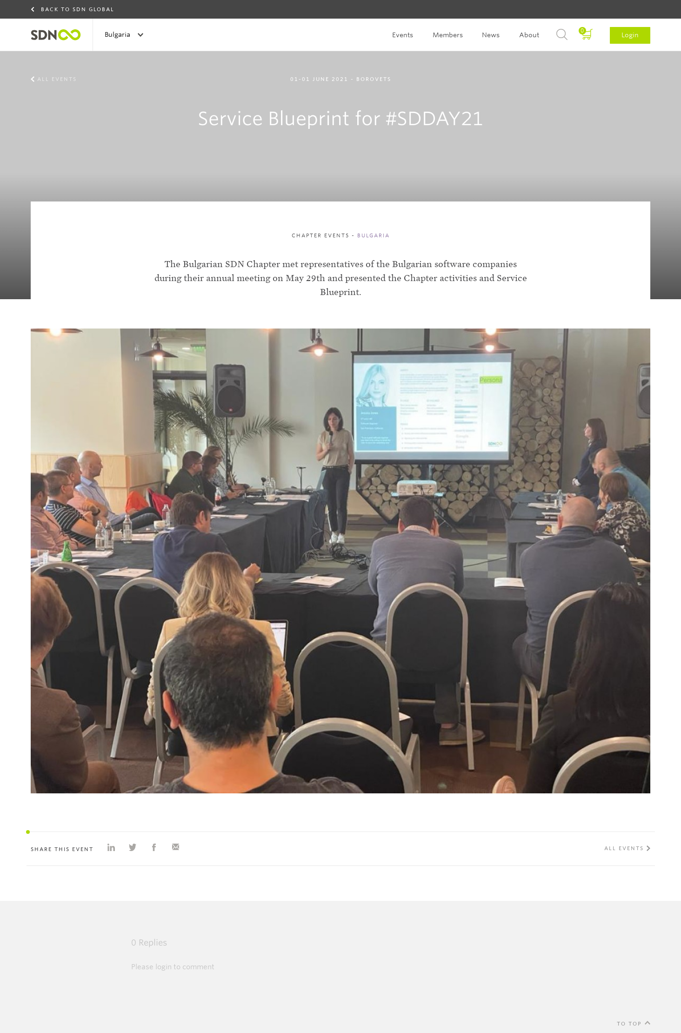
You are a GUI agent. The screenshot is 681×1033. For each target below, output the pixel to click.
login (163, 967)
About (529, 35)
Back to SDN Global (77, 9)
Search (562, 35)
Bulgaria (118, 34)
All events (57, 79)
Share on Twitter (132, 847)
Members (448, 35)
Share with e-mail (175, 847)
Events (402, 35)
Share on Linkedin (111, 847)
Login (630, 35)
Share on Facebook (154, 847)
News (491, 35)
